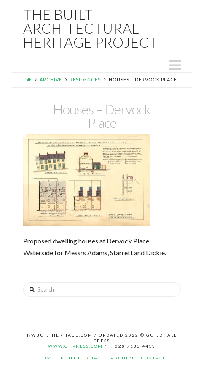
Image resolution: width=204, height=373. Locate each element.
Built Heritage (83, 357)
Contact (153, 357)
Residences (85, 79)
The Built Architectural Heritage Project (90, 28)
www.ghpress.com (75, 346)
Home (46, 357)
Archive (51, 79)
